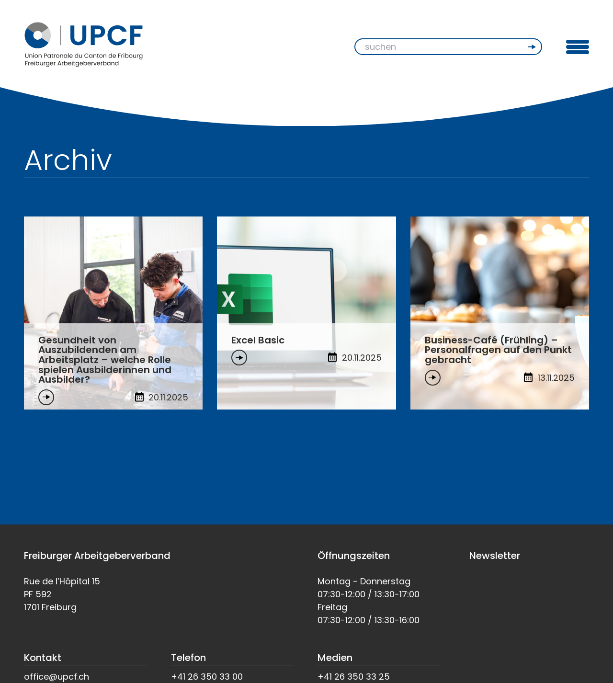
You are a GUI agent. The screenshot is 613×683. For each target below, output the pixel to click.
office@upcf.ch (56, 677)
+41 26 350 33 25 (354, 677)
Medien (335, 657)
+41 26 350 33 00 (207, 677)
